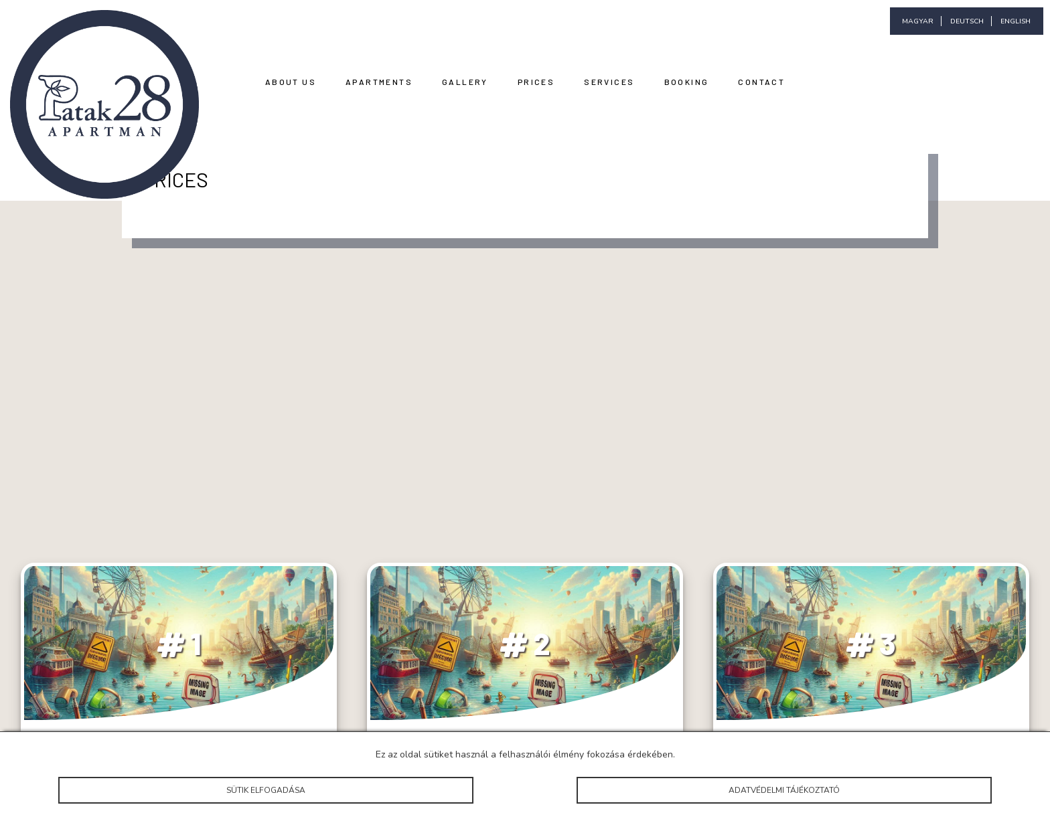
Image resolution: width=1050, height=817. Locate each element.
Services (609, 81)
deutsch (967, 21)
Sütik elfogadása (265, 790)
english (1015, 21)
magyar (917, 21)
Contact (761, 81)
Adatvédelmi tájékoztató (784, 790)
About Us (290, 81)
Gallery (465, 81)
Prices (536, 81)
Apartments (379, 81)
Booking (686, 81)
